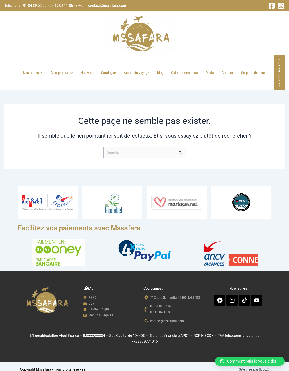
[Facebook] (271, 5)
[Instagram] (281, 5)
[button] (42, 69)
